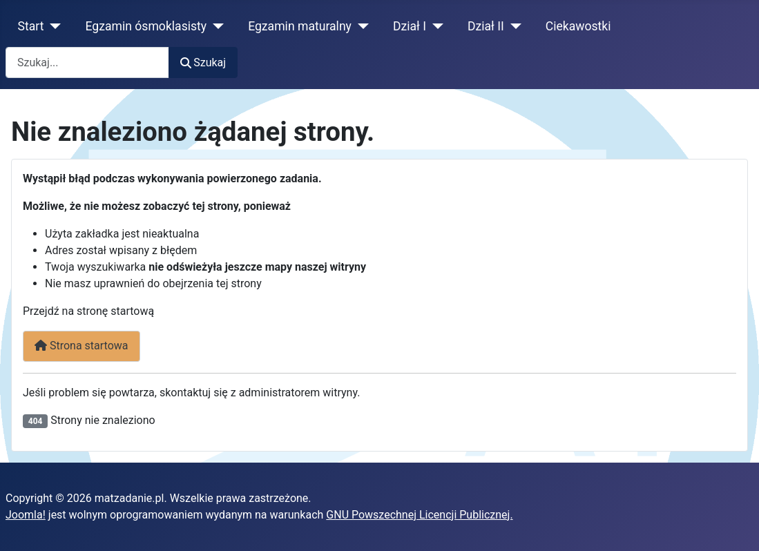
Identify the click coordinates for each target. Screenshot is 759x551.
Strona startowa (81, 345)
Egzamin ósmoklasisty (146, 26)
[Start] (52, 26)
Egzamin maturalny (300, 26)
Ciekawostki (578, 26)
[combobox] (87, 62)
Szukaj (203, 62)
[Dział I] (434, 26)
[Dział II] (512, 26)
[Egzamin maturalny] (360, 26)
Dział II (486, 26)
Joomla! (26, 514)
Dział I (409, 26)
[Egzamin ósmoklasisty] (215, 26)
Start (31, 26)
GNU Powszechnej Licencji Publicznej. (419, 514)
